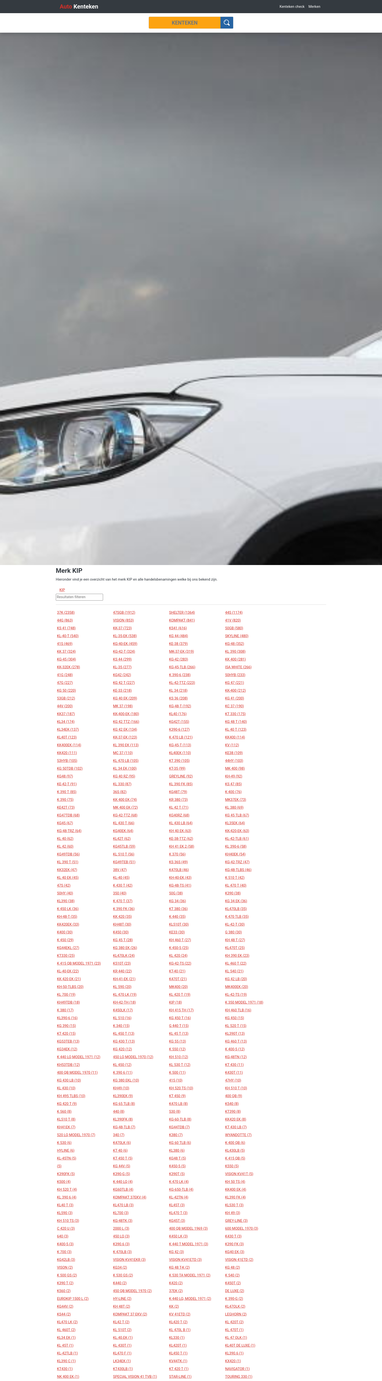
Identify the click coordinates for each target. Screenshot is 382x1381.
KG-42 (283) (178, 659)
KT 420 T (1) (179, 1369)
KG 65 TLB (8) (124, 1104)
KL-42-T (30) (235, 924)
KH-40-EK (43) (180, 877)
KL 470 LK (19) (124, 994)
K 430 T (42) (123, 885)
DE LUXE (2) (234, 1291)
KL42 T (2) (121, 1322)
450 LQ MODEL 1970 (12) (133, 1057)
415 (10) (175, 1080)
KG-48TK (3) (122, 1220)
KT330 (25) (66, 955)
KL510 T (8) (66, 1119)
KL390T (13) (235, 1033)
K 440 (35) (177, 916)
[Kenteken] (185, 23)
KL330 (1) (177, 1337)
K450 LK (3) (178, 1236)
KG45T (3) (177, 1220)
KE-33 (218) (122, 690)
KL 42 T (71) (178, 807)
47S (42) (63, 885)
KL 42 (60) (65, 846)
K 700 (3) (64, 1252)
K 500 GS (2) (67, 1275)
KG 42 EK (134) (125, 729)
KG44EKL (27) (68, 948)
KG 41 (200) (234, 698)
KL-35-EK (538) (125, 636)
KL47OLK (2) (235, 1306)
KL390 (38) (66, 901)
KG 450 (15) (234, 1018)
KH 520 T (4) (67, 1189)
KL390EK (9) (123, 1096)
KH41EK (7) (66, 1127)
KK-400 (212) (235, 690)
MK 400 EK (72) (125, 807)
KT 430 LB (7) (236, 1127)
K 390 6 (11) (123, 1072)
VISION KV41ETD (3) (185, 1259)
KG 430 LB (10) (69, 1080)
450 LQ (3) (121, 1236)
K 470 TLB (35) (237, 916)
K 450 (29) (65, 940)
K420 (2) (176, 1283)
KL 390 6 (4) (66, 1197)
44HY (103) (234, 760)
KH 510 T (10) (236, 1088)
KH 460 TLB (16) (238, 1010)
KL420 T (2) (178, 1322)
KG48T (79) (178, 792)
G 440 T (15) (179, 1026)
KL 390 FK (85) (181, 784)
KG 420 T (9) (67, 1104)
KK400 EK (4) (235, 1189)
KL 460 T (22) (235, 963)
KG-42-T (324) (124, 651)
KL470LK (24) (124, 955)
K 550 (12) (177, 1049)
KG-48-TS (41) (180, 885)
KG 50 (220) (66, 690)
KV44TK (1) (178, 1361)
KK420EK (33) (68, 924)
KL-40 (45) (121, 877)
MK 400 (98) (235, 768)
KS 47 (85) (233, 784)
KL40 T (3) (65, 1205)
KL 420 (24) (178, 955)
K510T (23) (122, 963)
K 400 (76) (233, 792)
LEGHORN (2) (236, 1314)
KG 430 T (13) (124, 1041)
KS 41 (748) (66, 628)
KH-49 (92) (233, 776)
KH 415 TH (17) (181, 1010)
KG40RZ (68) (179, 815)
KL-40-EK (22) (68, 971)
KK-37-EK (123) (125, 737)
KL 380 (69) (234, 807)
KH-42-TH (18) (124, 1002)
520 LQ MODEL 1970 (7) (76, 1135)
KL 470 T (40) (235, 885)
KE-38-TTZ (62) (181, 838)
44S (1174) (234, 612)
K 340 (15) (121, 1026)
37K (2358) (66, 612)
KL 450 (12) (122, 1065)
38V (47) (120, 870)
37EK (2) (176, 1291)
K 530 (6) (64, 1143)
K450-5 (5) (177, 1166)
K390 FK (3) (234, 1244)
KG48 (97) (65, 776)
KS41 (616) (178, 628)
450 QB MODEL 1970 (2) (132, 1291)
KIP (62, 590)
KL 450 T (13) (123, 1033)
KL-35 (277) (122, 667)
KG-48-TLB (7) (124, 1127)
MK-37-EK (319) (181, 651)
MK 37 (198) (123, 706)
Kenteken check (292, 6)
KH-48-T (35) (67, 916)
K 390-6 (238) (180, 675)
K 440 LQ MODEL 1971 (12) (78, 1057)
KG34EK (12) (67, 1049)
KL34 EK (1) (66, 1337)
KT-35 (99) (177, 768)
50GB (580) (234, 628)
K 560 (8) (64, 1111)
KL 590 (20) (122, 987)
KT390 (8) (233, 1111)
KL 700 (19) (66, 994)
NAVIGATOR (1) (237, 1369)
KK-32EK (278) (68, 667)
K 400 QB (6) (235, 1143)
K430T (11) (234, 1072)
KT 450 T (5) (123, 1158)
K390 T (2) (65, 1283)
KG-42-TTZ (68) (125, 815)
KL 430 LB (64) (180, 823)
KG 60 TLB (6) (180, 1143)
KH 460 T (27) (180, 940)
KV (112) (232, 745)
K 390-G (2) (234, 1298)
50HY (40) (65, 893)
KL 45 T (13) (178, 1033)
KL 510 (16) (122, 1018)
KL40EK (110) (180, 753)
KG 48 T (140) (236, 721)
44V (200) (65, 706)
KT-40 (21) (177, 971)
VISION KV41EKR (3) (129, 1259)
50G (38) (176, 893)
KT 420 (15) (66, 1033)
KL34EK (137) (68, 729)
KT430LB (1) (123, 1369)
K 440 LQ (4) (123, 1182)
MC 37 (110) (123, 753)
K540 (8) (232, 1104)
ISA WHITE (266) (238, 667)
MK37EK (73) (235, 799)
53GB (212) (66, 698)
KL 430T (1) (122, 1345)
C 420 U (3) (66, 1228)
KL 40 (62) (65, 838)
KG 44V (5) (121, 1166)
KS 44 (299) (122, 659)
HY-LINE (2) (122, 1298)
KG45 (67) (65, 823)
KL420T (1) (178, 1345)
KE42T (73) (66, 807)
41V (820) (233, 620)
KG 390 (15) (66, 1026)
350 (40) (119, 893)
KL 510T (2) (122, 1330)
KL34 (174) (66, 721)
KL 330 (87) (122, 784)
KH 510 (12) (178, 1057)
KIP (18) (175, 1002)
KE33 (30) (177, 932)
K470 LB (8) (178, 1104)
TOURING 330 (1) (238, 1376)
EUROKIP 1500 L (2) (72, 1298)
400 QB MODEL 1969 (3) (188, 1228)
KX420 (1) (233, 1361)
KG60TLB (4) (123, 1189)
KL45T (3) (177, 1205)
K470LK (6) (122, 1143)
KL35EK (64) (235, 823)
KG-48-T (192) (180, 706)
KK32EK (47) (67, 870)
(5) (59, 1166)
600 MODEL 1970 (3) (241, 1228)
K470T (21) (178, 979)
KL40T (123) (67, 737)
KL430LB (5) (235, 1150)
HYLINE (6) (66, 1150)
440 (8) (118, 1111)
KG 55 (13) (177, 1041)
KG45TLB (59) (124, 846)
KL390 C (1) (66, 1361)
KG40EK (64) (123, 831)
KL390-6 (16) (67, 1018)
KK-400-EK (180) (126, 714)
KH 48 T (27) (235, 940)
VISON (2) (65, 1267)
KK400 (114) (235, 737)
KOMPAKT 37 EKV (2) (130, 1314)
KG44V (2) (65, 1306)
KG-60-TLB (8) (180, 1119)
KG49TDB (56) (68, 854)
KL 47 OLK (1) (236, 1337)
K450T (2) (233, 1283)
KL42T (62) (122, 838)
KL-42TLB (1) (67, 1353)
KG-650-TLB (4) (181, 1189)
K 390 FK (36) (124, 909)
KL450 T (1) (178, 1353)
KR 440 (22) (122, 971)
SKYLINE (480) (236, 636)
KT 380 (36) (178, 909)
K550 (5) (232, 1166)
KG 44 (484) (178, 636)
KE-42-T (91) (67, 784)
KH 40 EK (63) (180, 831)
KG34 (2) (120, 1267)
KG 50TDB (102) (70, 768)
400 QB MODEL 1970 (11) (77, 1072)
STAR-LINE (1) (180, 1376)
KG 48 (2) (232, 1267)
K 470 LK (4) (179, 1182)
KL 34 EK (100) (125, 768)
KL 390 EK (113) (126, 745)
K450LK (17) (123, 1010)
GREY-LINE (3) (236, 1220)
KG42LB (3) (66, 1259)
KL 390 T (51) (67, 862)
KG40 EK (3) (234, 1252)
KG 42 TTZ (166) (126, 721)
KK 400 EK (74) (125, 799)
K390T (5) (177, 1174)
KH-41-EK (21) (124, 979)
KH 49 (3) (232, 1213)
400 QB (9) (233, 1096)
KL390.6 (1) (234, 1353)
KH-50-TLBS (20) (70, 987)
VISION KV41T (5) (239, 1174)
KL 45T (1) (65, 1345)
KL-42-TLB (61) (237, 838)
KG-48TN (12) (236, 1057)
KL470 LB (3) (123, 1205)
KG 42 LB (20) (236, 979)
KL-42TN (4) (178, 1197)
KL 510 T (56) (123, 854)
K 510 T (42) (235, 877)
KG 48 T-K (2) (179, 1267)
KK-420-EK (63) (237, 831)
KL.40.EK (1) (123, 1337)
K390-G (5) (121, 1174)
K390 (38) (233, 893)
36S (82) (119, 792)
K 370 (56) (177, 854)
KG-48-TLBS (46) (238, 870)
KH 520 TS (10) (181, 1088)
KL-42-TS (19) (236, 994)
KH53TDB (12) (68, 1065)
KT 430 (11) (234, 1065)
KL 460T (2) (66, 1330)
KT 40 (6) (120, 1150)
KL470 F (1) (122, 1353)
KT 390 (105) (179, 760)
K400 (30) (65, 932)
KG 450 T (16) (180, 1018)
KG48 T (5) (177, 1158)
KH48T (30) (122, 924)
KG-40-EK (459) (125, 644)
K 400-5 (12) (235, 1049)
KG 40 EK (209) (125, 698)
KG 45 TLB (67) (237, 815)
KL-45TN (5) (66, 1158)
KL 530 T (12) (179, 1065)
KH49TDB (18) (68, 1002)
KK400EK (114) (69, 745)
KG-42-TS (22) (180, 963)
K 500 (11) (177, 1072)
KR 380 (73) (178, 799)
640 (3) (62, 1236)
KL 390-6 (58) (236, 846)
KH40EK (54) (235, 854)
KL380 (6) (177, 1150)
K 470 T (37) (123, 901)
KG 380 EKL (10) (126, 1080)
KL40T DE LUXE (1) (240, 1345)
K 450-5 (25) (179, 948)
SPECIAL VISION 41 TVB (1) (135, 1376)
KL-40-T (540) (68, 636)
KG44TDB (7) (179, 1127)
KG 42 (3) (176, 1252)
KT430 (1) (65, 1369)
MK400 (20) (178, 987)
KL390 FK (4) (235, 1197)
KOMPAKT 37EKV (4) (129, 1197)
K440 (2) (120, 1283)
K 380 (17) (65, 1010)
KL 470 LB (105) (126, 760)
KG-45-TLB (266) (182, 667)
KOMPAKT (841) (182, 620)
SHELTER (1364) (182, 612)
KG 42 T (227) (124, 683)
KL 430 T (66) (123, 823)
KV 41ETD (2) (179, 1314)
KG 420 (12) (122, 1049)
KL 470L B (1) (180, 1330)
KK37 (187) (66, 714)
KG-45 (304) (66, 659)
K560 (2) (64, 1291)
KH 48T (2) (121, 1306)
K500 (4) (64, 1182)
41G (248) (65, 675)
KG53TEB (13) (68, 1041)
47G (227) (65, 683)
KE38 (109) (234, 753)
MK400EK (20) (236, 987)
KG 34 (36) (177, 901)
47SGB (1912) (124, 612)
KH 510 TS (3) (68, 1220)
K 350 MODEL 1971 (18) (244, 1002)
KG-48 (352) (234, 644)
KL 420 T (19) (179, 994)
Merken (314, 6)
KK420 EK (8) (235, 1119)
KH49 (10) (121, 1088)
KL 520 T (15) (235, 1026)
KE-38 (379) (178, 644)
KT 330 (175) (235, 714)
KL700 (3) (121, 1213)
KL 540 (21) (234, 971)
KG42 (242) (122, 675)
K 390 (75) (65, 799)
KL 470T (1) (234, 1330)
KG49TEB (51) (124, 862)
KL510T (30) (179, 924)
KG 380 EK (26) (125, 948)
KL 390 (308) (235, 651)
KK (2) (174, 1306)
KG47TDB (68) (68, 815)
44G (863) (65, 620)
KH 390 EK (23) (237, 955)
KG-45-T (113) (180, 745)
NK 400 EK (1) (68, 1376)
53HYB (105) (67, 760)
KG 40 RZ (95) (124, 776)
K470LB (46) (179, 870)
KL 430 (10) (66, 1088)
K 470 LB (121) (181, 737)
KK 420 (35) (122, 916)
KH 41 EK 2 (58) (181, 846)
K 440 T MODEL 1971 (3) (188, 1244)
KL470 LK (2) (67, 1322)
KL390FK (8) (123, 1119)
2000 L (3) (121, 1228)
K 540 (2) (232, 1275)
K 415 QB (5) (235, 1158)
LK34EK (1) (122, 1361)
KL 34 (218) (178, 690)
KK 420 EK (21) (69, 979)
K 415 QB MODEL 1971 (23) (79, 963)
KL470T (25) (235, 948)
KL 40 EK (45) (68, 877)
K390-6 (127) (179, 729)
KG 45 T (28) (123, 940)
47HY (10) (233, 1080)
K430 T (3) (233, 1236)
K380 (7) (176, 1135)
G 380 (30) (233, 932)
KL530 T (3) (234, 1205)
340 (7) (118, 1135)
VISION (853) (123, 620)
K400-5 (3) (65, 1244)
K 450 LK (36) (68, 909)
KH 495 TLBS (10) (71, 1096)
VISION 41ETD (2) (239, 1259)
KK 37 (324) (66, 651)
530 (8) (175, 1111)
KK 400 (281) (235, 659)
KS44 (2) (64, 1314)
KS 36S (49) (178, 862)
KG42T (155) (179, 721)
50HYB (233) (235, 675)
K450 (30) (121, 932)
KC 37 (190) (234, 706)
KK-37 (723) (122, 628)
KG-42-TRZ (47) (237, 862)
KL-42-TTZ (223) (182, 683)
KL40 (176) (178, 714)
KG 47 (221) (234, 683)
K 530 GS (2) (123, 1275)
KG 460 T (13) (236, 1041)
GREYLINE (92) (181, 776)
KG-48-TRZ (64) (69, 831)
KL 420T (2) (234, 1322)
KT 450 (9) (177, 1096)
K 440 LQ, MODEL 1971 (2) (190, 1298)
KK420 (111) (67, 753)
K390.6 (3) (121, 1244)
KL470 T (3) (178, 1213)
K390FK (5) (66, 1174)
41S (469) (65, 644)
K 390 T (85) (66, 792)
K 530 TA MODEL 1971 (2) (189, 1275)
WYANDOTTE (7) (238, 1135)
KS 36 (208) (178, 698)
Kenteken (79, 6)
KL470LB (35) (236, 909)
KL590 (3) (65, 1213)
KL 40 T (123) (235, 729)
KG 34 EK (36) (236, 901)
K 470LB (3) (122, 1252)
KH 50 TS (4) (235, 1182)
